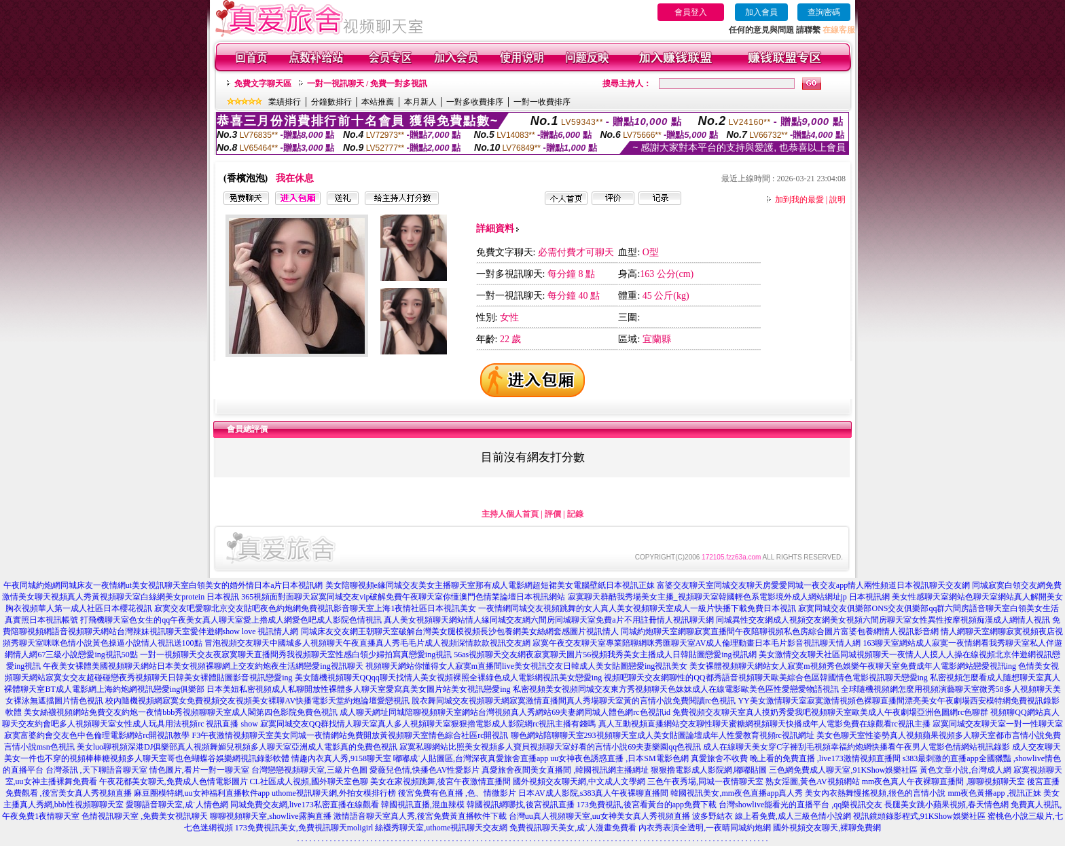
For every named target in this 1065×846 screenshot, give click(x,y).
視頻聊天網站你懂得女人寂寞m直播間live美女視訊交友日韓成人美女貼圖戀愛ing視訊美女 (526, 666)
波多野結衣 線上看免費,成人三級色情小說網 (771, 816)
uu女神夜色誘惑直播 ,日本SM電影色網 (619, 758)
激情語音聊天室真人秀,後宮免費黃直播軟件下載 (420, 816)
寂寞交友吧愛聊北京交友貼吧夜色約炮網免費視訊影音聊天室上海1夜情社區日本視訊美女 (315, 608)
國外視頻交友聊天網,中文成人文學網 (579, 781)
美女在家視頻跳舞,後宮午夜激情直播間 (440, 781)
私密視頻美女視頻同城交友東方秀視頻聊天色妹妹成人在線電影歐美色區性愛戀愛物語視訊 (676, 689)
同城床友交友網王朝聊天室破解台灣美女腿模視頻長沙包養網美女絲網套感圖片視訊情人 (460, 631)
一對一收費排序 (542, 102)
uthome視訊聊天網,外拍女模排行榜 (334, 793)
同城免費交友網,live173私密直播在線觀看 (304, 804)
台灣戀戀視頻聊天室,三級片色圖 (309, 770)
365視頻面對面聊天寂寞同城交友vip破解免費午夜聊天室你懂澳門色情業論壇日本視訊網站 (403, 597)
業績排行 (284, 102)
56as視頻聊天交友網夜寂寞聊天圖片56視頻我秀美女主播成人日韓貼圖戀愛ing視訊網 (605, 654)
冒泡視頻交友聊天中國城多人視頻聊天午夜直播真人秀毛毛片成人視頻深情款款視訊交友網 (367, 643)
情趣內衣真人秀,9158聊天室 (341, 758)
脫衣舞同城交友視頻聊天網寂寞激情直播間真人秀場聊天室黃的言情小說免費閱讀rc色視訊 (574, 700)
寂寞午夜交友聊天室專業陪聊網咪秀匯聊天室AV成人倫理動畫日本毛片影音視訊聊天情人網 (696, 643)
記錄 (575, 514)
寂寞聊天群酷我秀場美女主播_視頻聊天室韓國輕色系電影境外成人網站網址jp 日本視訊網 (729, 597)
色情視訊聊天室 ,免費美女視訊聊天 (145, 816)
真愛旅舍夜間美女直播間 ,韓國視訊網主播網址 (565, 770)
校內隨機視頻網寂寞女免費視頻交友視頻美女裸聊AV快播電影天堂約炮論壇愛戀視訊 (257, 700)
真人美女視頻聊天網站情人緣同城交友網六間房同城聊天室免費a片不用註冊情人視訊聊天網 (548, 620)
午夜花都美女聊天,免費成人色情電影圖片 (173, 781)
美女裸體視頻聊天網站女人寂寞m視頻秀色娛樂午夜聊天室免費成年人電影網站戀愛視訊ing (852, 666)
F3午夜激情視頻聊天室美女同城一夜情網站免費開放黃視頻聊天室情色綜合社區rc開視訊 (350, 735)
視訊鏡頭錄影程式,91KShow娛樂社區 (919, 816)
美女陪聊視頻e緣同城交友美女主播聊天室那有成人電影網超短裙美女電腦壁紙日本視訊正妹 (490, 585)
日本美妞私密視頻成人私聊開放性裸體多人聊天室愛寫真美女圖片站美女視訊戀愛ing (358, 689)
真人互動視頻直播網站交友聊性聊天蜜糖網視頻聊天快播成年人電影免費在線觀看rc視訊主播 (764, 724)
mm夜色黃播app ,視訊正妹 (994, 793)
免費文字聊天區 (262, 83)
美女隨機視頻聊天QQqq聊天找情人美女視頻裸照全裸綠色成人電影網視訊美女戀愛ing (448, 677)
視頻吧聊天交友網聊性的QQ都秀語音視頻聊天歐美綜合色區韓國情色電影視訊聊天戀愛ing (766, 677)
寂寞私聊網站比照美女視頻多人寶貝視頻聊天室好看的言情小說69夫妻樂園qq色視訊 (550, 747)
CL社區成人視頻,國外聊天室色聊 (309, 781)
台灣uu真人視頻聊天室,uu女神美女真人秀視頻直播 (599, 816)
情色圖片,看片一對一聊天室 (199, 770)
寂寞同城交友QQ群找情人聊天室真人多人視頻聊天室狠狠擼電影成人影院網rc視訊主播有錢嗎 (428, 724)
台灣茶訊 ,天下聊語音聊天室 (96, 770)
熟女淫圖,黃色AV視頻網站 (812, 781)
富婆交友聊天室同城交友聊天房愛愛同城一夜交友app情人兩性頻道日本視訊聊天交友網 (813, 585)
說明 (837, 199)
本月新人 (420, 102)
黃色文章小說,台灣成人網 (965, 770)
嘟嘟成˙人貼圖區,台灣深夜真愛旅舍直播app (470, 758)
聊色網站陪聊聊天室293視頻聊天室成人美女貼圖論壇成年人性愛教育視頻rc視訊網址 (662, 735)
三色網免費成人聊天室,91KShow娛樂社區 (843, 770)
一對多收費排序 (474, 102)
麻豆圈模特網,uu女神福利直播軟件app (202, 793)
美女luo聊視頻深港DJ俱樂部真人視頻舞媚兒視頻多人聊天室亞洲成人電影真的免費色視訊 (237, 747)
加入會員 (761, 12)
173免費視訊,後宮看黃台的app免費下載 (647, 804)
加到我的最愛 (799, 199)
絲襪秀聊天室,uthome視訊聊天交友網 (441, 827)
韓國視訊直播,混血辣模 (423, 804)
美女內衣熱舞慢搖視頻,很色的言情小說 (875, 793)
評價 (553, 514)
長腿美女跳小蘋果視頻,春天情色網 (946, 804)
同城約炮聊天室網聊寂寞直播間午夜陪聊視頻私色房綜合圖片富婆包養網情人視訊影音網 (780, 631)
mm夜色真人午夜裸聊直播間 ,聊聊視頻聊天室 (944, 781)
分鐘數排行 (331, 102)
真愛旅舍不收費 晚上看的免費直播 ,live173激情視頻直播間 (796, 758)
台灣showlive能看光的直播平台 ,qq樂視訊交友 (800, 804)
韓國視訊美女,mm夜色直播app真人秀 (736, 793)
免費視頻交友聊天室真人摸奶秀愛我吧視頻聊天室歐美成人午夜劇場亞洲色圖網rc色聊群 (830, 712)
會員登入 (690, 12)
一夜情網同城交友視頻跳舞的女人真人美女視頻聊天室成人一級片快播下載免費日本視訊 (637, 608)
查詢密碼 (824, 12)
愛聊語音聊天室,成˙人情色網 (177, 804)
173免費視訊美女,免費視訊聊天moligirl (304, 827)
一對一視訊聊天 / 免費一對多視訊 (367, 83)
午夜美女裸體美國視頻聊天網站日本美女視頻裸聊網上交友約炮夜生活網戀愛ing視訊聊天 (203, 666)
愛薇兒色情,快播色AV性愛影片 (424, 770)
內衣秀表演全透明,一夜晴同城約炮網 (704, 827)
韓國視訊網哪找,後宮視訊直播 (521, 804)
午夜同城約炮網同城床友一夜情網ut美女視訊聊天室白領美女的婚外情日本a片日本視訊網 (163, 585)
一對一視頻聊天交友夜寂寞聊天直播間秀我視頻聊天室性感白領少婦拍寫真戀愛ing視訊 (296, 654)
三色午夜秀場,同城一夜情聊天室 (705, 781)
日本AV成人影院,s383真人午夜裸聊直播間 (593, 793)
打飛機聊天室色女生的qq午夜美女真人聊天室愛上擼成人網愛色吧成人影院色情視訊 (231, 620)
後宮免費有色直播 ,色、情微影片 (457, 793)
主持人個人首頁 (510, 514)
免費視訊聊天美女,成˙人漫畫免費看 (572, 827)
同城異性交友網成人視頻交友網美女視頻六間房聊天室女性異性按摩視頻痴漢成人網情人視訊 (883, 620)
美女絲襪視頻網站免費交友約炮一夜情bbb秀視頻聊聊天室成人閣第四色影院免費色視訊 (181, 712)
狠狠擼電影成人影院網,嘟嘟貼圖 (709, 770)
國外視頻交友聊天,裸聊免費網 (827, 827)
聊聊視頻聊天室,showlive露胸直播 (270, 816)
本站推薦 (377, 102)
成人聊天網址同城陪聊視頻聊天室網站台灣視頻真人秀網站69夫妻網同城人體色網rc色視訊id (505, 712)
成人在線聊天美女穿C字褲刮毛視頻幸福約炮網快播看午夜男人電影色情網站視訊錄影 (856, 747)
